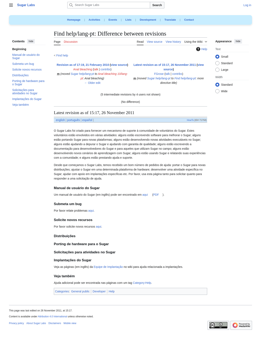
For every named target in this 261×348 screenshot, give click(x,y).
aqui (145, 194)
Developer (99, 291)
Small (224, 56)
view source (119, 64)
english (60, 120)
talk (96, 69)
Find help (62, 55)
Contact (189, 19)
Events (112, 19)
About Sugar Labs (36, 323)
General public (80, 291)
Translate (170, 19)
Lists (128, 19)
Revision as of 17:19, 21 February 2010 (83, 64)
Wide (224, 91)
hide (31, 41)
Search (157, 5)
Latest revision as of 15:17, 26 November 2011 (165, 64)
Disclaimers (54, 323)
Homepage (73, 19)
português (73, 120)
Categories (62, 291)
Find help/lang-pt (185, 78)
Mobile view (69, 323)
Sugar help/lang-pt (82, 73)
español (87, 120)
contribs (106, 69)
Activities (94, 19)
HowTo (190, 120)
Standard (227, 63)
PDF (156, 194)
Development (148, 19)
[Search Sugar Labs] (108, 5)
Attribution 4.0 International (52, 316)
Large (224, 70)
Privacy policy (16, 323)
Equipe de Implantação (108, 266)
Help (201, 49)
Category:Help (142, 282)
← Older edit (92, 82)
